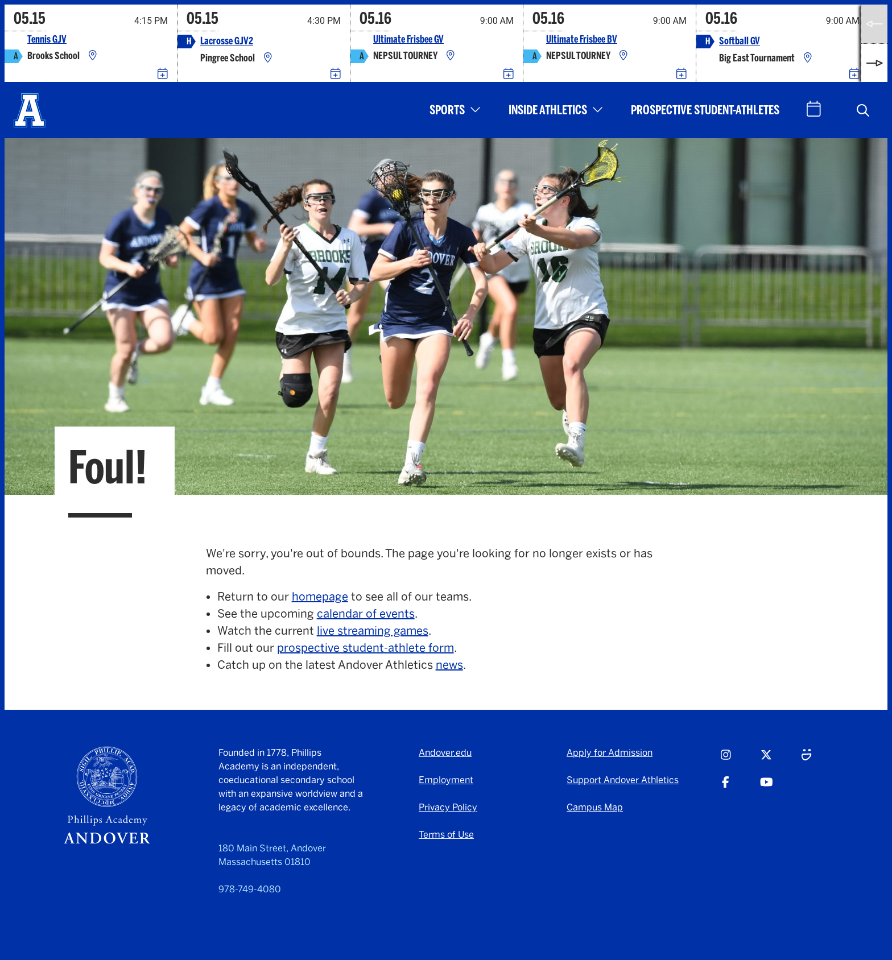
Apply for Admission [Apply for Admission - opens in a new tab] (610, 752)
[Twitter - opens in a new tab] (766, 759)
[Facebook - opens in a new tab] (725, 787)
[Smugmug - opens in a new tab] (806, 759)
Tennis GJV (47, 39)
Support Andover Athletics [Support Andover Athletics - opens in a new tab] (623, 780)
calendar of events (366, 613)
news (449, 665)
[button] (863, 110)
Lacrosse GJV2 (226, 41)
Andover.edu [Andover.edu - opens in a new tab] (445, 752)
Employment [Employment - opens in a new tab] (446, 780)
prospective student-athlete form (365, 648)
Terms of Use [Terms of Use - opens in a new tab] (446, 834)
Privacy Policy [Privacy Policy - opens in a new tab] (448, 807)
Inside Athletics (548, 110)
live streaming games (372, 631)
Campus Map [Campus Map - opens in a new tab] (595, 807)
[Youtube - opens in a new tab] (766, 787)
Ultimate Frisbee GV (408, 39)
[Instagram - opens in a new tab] (726, 759)
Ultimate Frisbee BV (581, 39)
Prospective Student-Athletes (705, 110)
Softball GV (739, 41)
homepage (320, 596)
